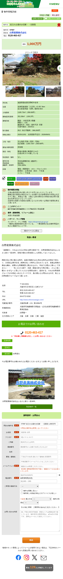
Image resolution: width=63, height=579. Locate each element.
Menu (54, 4)
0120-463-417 (31, 334)
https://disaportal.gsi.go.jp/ (38, 222)
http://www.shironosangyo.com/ (32, 300)
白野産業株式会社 (18, 33)
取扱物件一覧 (31, 407)
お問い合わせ (38, 19)
